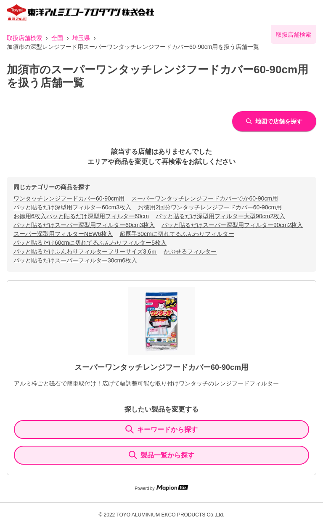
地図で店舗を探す (274, 121)
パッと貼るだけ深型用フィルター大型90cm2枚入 (220, 216)
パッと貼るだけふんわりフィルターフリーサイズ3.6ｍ (85, 251)
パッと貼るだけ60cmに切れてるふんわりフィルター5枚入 (90, 242)
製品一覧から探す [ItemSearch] (161, 455)
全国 (57, 38)
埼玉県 (81, 38)
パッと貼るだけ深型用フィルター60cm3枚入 (72, 207)
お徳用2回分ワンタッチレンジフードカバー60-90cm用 (210, 207)
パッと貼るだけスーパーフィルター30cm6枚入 (75, 260)
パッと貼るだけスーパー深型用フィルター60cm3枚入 (84, 225)
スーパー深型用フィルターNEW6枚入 (63, 233)
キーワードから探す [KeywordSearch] (161, 429)
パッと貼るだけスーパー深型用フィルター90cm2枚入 (232, 225)
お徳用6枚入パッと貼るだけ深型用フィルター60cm (81, 216)
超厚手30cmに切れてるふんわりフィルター (176, 233)
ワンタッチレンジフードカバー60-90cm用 (68, 198)
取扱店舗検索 (24, 38)
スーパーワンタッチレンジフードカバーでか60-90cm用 (204, 198)
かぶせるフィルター (190, 251)
